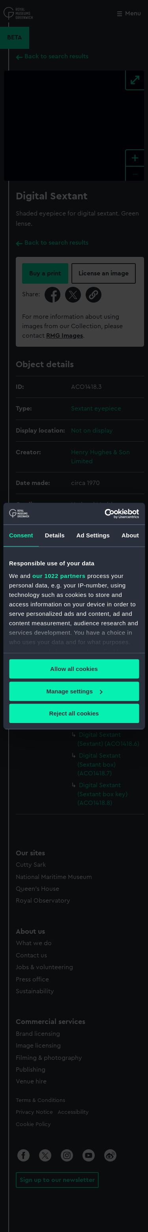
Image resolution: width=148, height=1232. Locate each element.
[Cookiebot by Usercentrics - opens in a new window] (105, 514)
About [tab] (130, 535)
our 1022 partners (58, 575)
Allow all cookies (74, 668)
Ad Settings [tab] (93, 535)
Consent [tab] (21, 535)
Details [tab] (55, 535)
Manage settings (74, 691)
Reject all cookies (74, 713)
